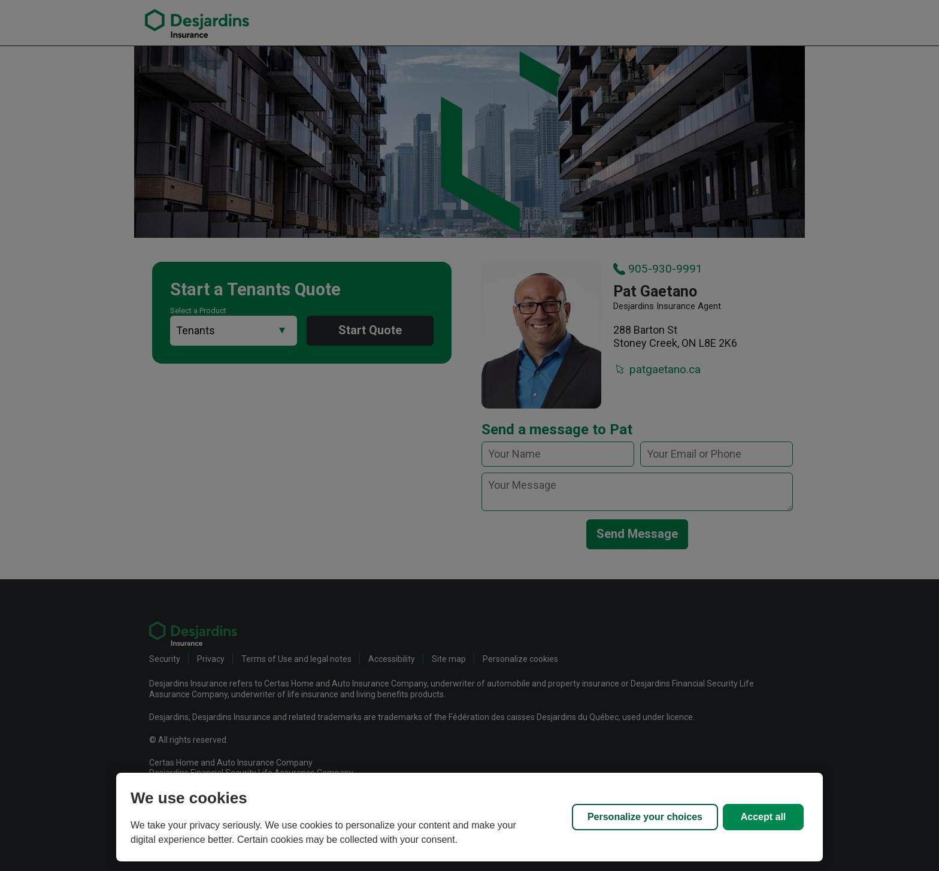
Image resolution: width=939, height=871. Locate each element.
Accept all (763, 817)
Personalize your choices (644, 817)
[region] (469, 817)
